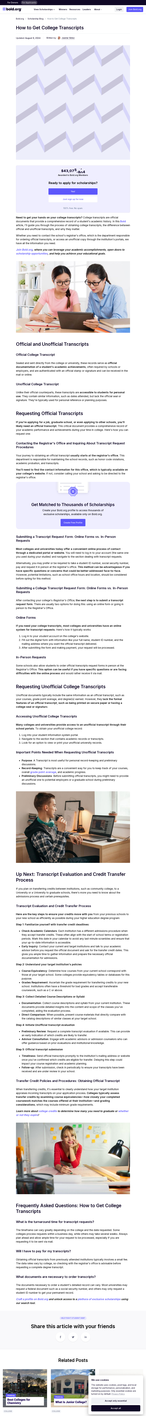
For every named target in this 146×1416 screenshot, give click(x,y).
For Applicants (29, 2)
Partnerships (134, 1374)
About (98, 9)
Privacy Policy (118, 1394)
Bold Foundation (47, 1358)
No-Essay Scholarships (99, 1358)
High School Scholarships (100, 1371)
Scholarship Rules (71, 1354)
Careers (132, 1362)
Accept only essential (116, 1401)
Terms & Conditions (45, 1368)
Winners (63, 9)
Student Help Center (69, 1368)
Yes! (73, 77)
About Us (132, 1354)
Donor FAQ (45, 1362)
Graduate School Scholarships (102, 1354)
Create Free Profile (73, 408)
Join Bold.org (134, 9)
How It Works (46, 1354)
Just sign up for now (73, 84)
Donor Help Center (49, 1374)
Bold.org (20, 18)
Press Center (131, 1368)
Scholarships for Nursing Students (104, 1362)
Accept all (116, 1408)
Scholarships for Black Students (103, 1375)
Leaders (87, 9)
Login (119, 9)
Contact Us (133, 1358)
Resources (74, 9)
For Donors (12, 2)
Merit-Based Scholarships (100, 1367)
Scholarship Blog (35, 18)
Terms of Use (81, 1409)
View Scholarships (44, 9)
